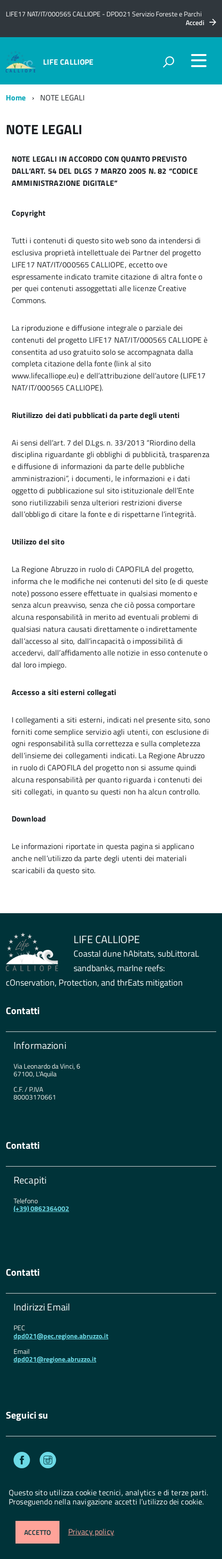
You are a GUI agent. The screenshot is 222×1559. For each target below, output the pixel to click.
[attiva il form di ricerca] (168, 62)
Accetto (37, 1532)
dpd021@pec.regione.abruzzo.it (61, 1336)
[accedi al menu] (199, 60)
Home (16, 97)
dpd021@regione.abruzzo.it (55, 1359)
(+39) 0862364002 (41, 1208)
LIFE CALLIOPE (68, 62)
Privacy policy (91, 1531)
